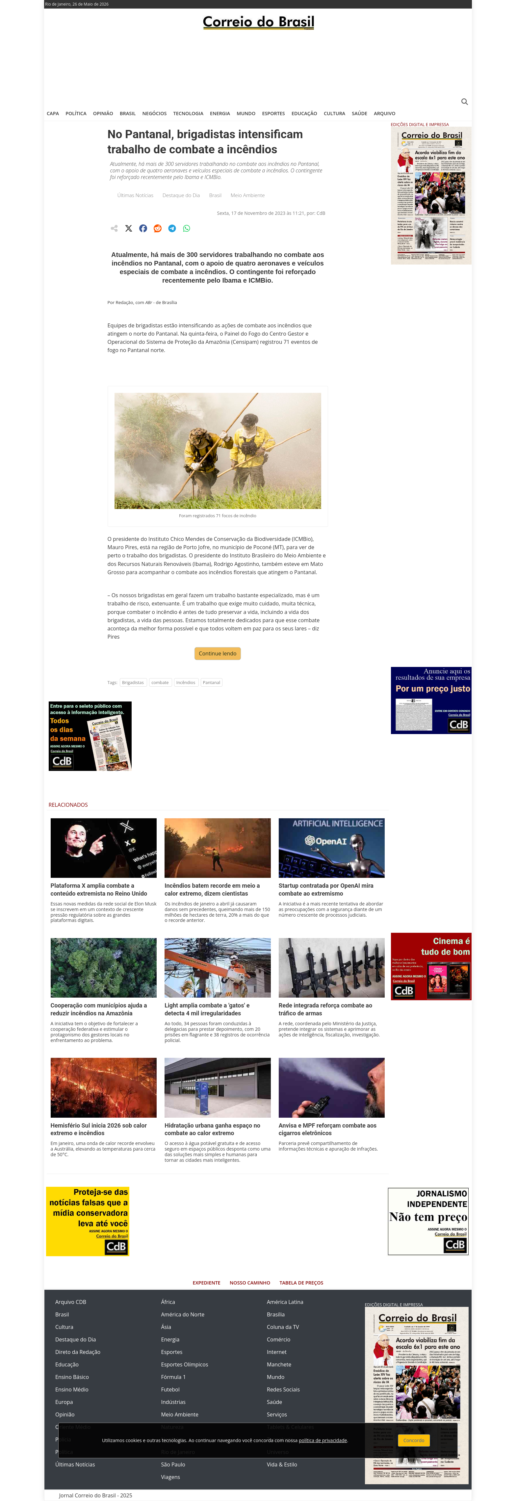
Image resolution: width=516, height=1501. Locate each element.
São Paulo (173, 1464)
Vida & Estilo (282, 1464)
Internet (277, 1352)
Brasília (276, 1314)
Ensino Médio (72, 1389)
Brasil (128, 113)
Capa (53, 113)
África (168, 1302)
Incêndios (185, 682)
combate (159, 682)
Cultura (334, 113)
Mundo (246, 113)
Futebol (170, 1389)
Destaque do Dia (181, 195)
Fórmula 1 (173, 1377)
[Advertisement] (258, 67)
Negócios (154, 113)
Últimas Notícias (135, 195)
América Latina (285, 1302)
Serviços (277, 1414)
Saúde (359, 113)
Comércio (278, 1339)
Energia (220, 113)
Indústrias (173, 1402)
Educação (304, 113)
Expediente (206, 1283)
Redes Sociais (283, 1389)
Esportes (273, 113)
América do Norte (183, 1314)
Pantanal (211, 682)
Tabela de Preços (301, 1283)
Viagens (170, 1477)
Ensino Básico (72, 1377)
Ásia (166, 1327)
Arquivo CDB (70, 1302)
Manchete (279, 1364)
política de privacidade (323, 1440)
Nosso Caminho (250, 1283)
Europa (64, 1402)
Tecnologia (188, 113)
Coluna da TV (283, 1327)
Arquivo (384, 113)
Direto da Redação (77, 1352)
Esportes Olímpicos (184, 1364)
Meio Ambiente (248, 195)
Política (76, 113)
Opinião (103, 113)
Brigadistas (133, 682)
